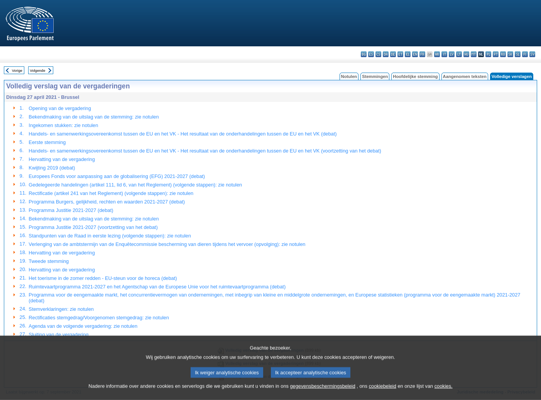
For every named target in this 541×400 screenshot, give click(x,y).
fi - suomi (525, 54)
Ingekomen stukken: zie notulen (63, 125)
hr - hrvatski (437, 54)
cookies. (443, 395)
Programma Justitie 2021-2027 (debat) (71, 210)
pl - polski (488, 54)
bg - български (364, 54)
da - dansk (386, 54)
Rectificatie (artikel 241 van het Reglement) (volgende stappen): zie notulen (111, 193)
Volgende (37, 70)
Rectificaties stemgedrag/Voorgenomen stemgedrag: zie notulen (99, 317)
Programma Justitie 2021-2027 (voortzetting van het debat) (93, 227)
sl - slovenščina (518, 54)
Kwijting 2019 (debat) (52, 168)
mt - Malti (474, 54)
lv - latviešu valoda (452, 54)
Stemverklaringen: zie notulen (61, 309)
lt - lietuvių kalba (459, 54)
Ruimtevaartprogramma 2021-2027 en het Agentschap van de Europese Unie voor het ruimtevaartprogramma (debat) (157, 287)
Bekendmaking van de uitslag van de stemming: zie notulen (94, 117)
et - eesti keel (400, 54)
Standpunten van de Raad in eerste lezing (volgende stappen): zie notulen (110, 236)
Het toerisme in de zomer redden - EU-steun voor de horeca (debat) (103, 278)
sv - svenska (532, 54)
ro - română (503, 54)
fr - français (422, 54)
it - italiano (444, 54)
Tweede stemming (49, 261)
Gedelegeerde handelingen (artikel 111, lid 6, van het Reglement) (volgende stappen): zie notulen (135, 185)
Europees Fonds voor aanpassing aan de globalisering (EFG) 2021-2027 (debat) (117, 176)
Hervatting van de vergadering (62, 159)
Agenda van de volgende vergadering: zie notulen (83, 326)
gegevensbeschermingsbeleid (322, 395)
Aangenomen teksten (465, 76)
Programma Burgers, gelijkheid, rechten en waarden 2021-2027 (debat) (107, 202)
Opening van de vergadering (60, 108)
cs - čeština (378, 54)
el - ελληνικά (408, 54)
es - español (371, 54)
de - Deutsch (393, 54)
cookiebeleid (382, 395)
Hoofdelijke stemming (415, 76)
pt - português (496, 54)
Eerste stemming (47, 142)
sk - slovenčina (510, 54)
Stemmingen (375, 76)
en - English (415, 54)
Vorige (17, 70)
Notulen (349, 76)
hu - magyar (466, 54)
